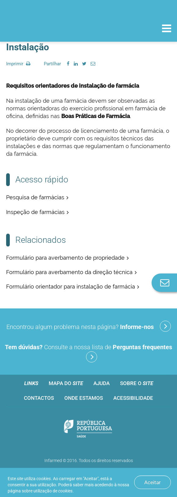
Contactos (39, 398)
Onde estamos (83, 398)
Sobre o (136, 383)
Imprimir (18, 64)
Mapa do (66, 383)
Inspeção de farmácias (35, 212)
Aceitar (152, 482)
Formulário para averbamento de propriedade (65, 257)
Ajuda (101, 383)
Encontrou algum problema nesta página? (88, 326)
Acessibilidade (133, 398)
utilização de (53, 490)
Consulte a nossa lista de (88, 352)
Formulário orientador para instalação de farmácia (70, 286)
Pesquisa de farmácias (35, 197)
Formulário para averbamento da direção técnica (69, 272)
